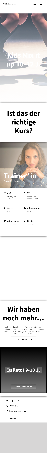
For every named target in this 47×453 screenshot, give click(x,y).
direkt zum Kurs (23, 386)
